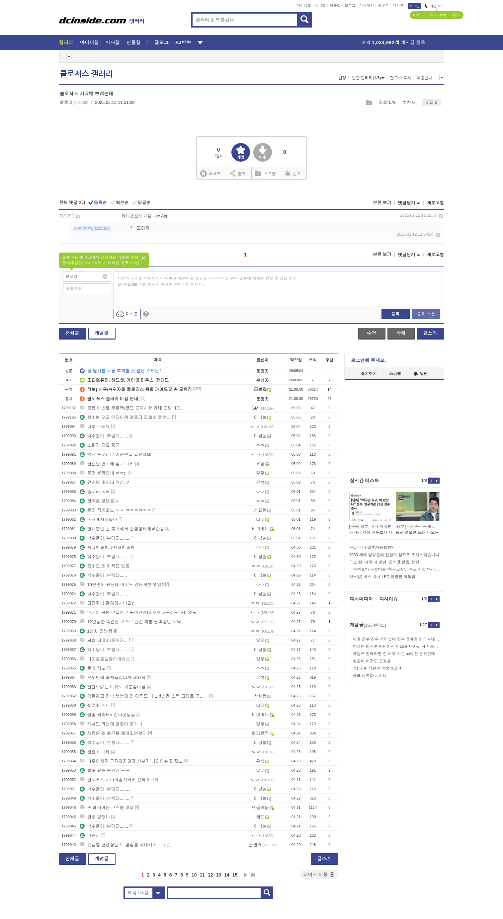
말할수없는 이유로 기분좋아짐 (112, 686)
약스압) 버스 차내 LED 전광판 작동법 (382, 576)
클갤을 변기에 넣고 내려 (107, 463)
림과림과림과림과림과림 (107, 547)
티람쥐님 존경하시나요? (107, 603)
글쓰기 (430, 333)
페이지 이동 (319, 874)
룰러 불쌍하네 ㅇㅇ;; (103, 473)
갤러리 (66, 42)
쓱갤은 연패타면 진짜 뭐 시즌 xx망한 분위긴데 (394, 653)
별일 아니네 (95, 751)
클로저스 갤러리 (86, 74)
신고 (293, 173)
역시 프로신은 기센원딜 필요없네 (115, 454)
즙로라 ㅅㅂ (95, 491)
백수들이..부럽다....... (104, 435)
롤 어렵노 (93, 668)
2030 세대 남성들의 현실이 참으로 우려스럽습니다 (394, 555)
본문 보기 (382, 202)
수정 (371, 333)
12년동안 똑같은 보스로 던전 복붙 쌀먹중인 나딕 (130, 621)
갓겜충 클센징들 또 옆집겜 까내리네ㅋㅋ (122, 844)
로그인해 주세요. (368, 360)
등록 (395, 314)
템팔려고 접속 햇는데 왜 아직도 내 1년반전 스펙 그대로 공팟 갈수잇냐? (144, 696)
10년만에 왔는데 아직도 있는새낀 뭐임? (122, 584)
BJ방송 (183, 42)
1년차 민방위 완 (99, 631)
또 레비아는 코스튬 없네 (107, 807)
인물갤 (335, 6)
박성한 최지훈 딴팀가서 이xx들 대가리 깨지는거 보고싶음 (396, 646)
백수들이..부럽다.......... (105, 789)
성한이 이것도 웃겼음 (372, 661)
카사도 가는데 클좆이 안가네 (111, 724)
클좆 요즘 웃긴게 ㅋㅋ (104, 770)
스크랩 (369, 103)
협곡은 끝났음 (97, 500)
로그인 (414, 6)
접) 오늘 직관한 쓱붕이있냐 (377, 668)
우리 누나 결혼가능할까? (371, 547)
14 (226, 875)
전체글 (72, 333)
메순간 (90, 835)
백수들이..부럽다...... (103, 575)
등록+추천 (426, 314)
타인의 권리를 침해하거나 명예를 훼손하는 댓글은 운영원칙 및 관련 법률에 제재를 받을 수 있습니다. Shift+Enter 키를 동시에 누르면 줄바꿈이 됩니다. (207, 281)
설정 (342, 78)
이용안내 (425, 78)
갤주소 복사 (400, 78)
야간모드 (434, 6)
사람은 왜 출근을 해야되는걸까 (113, 733)
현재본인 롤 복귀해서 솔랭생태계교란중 (122, 528)
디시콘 (398, 6)
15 (235, 875)
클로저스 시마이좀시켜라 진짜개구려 (119, 779)
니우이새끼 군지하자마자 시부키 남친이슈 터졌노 (131, 761)
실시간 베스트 (364, 480)
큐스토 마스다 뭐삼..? (104, 482)
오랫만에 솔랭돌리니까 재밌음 (112, 677)
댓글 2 (431, 102)
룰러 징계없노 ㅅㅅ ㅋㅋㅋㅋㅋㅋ (115, 510)
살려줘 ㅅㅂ (95, 705)
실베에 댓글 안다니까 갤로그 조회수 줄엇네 (125, 417)
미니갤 (320, 6)
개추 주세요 (95, 426)
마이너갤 (303, 6)
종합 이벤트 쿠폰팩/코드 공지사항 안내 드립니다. (131, 408)
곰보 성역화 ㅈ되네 (370, 675)
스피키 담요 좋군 (100, 445)
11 (202, 875)
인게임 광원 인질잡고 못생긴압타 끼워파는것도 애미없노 (138, 612)
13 (218, 875)
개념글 (102, 333)
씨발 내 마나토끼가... (103, 640)
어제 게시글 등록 (393, 42)
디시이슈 (388, 599)
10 (194, 875)
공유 (238, 173)
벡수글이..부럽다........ (104, 742)
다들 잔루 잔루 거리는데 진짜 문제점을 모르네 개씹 (396, 639)
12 (210, 875)
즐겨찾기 (369, 373)
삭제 (441, 216)
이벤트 (383, 6)
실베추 (210, 174)
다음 (246, 875)
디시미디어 (361, 599)
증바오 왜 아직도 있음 (104, 566)
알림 (420, 373)
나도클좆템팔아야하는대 (107, 658)
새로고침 (435, 202)
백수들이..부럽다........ (104, 538)
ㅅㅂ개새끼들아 (98, 519)
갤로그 (350, 6)
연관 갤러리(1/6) (368, 78)
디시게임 (366, 6)
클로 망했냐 (95, 816)
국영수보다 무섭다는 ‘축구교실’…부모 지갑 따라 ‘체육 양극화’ (394, 569)
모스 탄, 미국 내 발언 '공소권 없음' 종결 (384, 562)
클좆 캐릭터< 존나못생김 (107, 714)
